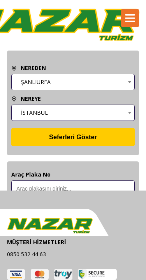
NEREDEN (28, 68)
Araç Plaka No (31, 174)
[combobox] (72, 82)
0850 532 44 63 (26, 254)
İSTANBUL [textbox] (34, 112)
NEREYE (26, 98)
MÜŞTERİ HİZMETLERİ (36, 242)
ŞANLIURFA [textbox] (36, 82)
